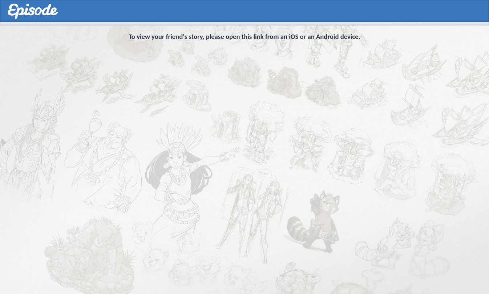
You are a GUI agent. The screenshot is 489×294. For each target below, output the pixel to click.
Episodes (32, 11)
